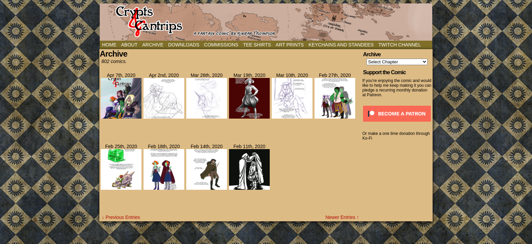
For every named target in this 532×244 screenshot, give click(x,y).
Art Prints (290, 44)
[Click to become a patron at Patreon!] (397, 123)
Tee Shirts (257, 44)
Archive (152, 44)
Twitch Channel (399, 44)
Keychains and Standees (341, 44)
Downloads (183, 44)
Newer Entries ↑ (342, 217)
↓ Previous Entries (121, 217)
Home (109, 44)
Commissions (221, 44)
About (129, 44)
